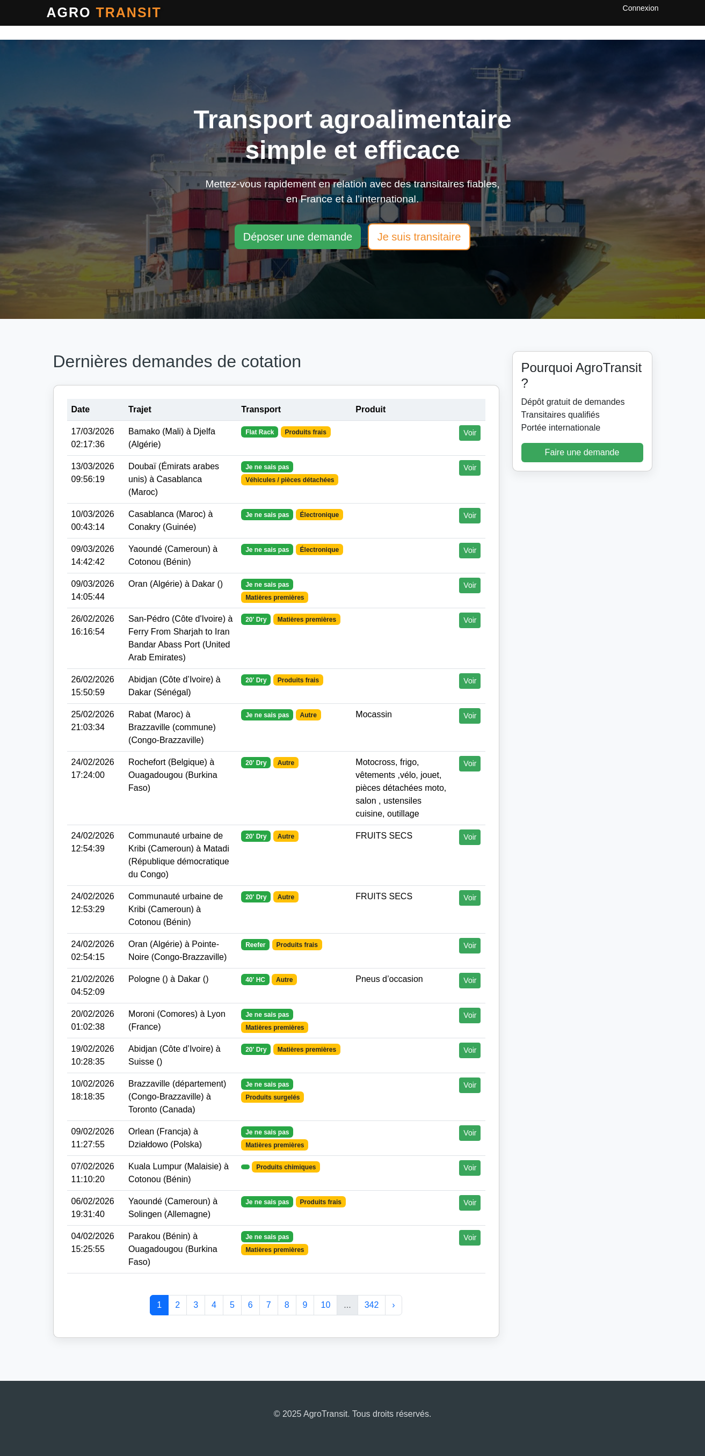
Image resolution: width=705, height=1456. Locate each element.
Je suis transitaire (419, 237)
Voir (469, 432)
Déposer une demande (297, 237)
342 (372, 1304)
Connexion (641, 8)
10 (325, 1304)
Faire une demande (582, 452)
